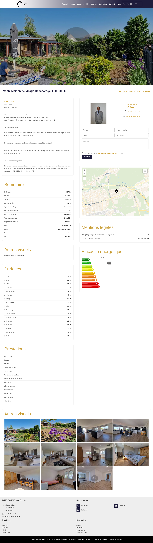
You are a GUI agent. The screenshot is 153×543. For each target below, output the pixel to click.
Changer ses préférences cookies (96, 539)
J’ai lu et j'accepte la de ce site (103, 153)
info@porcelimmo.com (133, 116)
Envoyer (87, 156)
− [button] (84, 173)
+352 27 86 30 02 (11, 514)
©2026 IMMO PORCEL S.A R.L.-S (42, 539)
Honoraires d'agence (76, 539)
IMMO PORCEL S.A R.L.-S (14, 500)
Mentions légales (61, 539)
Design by (115, 539)
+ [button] (84, 170)
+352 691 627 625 (134, 111)
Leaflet (146, 215)
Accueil (22, 4)
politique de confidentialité (107, 153)
